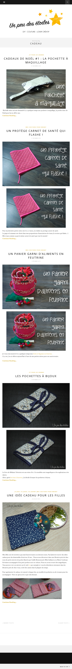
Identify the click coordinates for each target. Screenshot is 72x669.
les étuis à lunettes (16, 477)
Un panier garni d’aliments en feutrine (36, 255)
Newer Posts (8, 623)
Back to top (65, 666)
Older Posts (64, 623)
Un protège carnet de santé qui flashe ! (36, 132)
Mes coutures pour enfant (36, 127)
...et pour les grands (36, 55)
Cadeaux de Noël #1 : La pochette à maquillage (36, 60)
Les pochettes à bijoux (36, 376)
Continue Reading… (9, 115)
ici (29, 565)
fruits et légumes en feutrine (42, 354)
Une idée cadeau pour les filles (36, 495)
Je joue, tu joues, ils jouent (25, 491)
